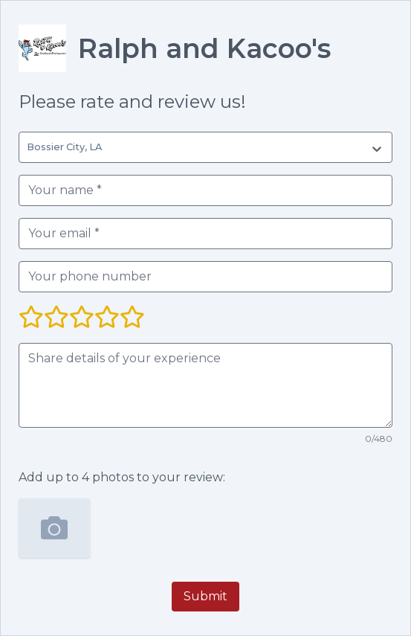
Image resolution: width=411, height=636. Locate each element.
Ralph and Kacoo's (204, 48)
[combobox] (29, 147)
